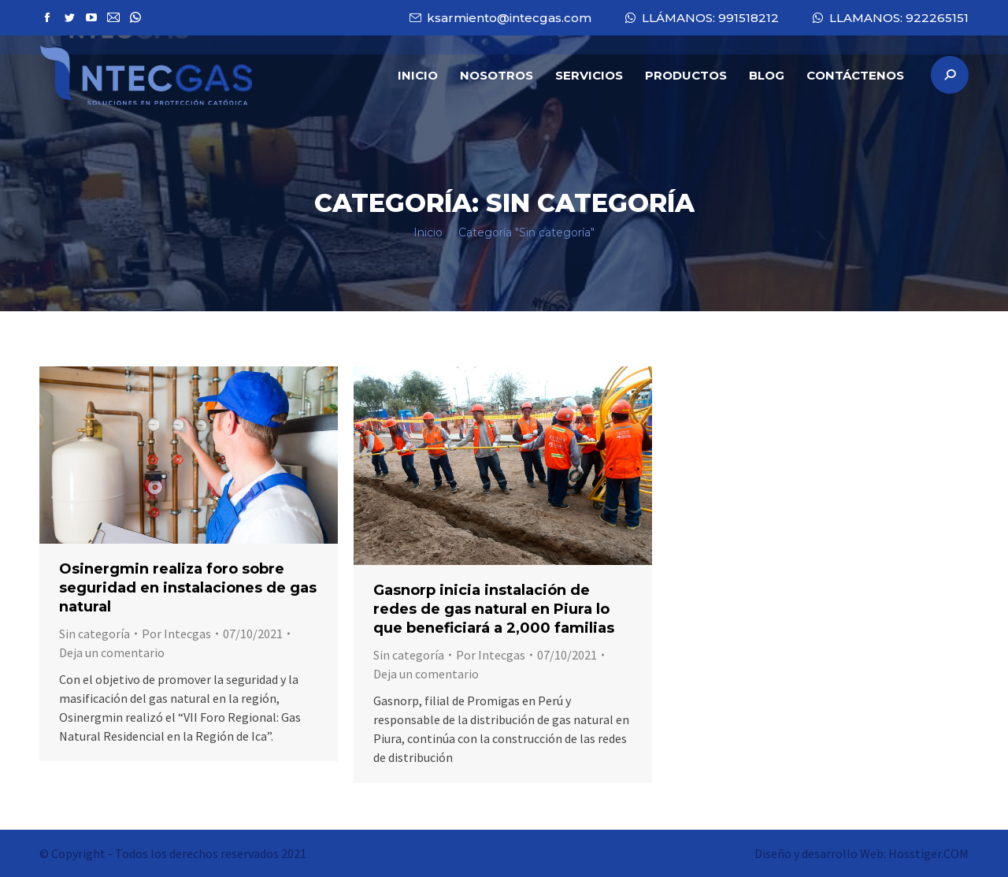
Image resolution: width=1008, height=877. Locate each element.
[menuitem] (418, 74)
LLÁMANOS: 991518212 (701, 17)
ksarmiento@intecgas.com (499, 17)
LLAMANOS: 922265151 (889, 17)
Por (176, 633)
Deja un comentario (112, 652)
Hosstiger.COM (928, 853)
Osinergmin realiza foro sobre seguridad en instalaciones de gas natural (188, 587)
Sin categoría (94, 633)
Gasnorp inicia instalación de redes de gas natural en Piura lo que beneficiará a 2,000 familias (493, 609)
